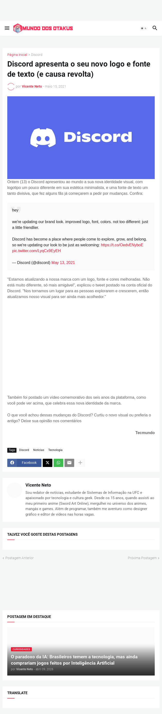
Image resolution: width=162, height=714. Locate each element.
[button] (6, 28)
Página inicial (17, 54)
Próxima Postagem (142, 558)
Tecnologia (55, 450)
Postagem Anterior (19, 558)
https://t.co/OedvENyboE (122, 245)
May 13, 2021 (63, 263)
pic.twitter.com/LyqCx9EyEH (36, 251)
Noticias (38, 450)
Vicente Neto (38, 485)
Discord (36, 54)
